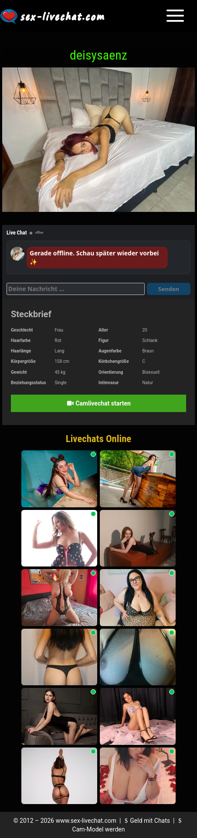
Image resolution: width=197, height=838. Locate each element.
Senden (168, 289)
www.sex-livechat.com (86, 820)
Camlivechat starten (98, 403)
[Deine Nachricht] (76, 289)
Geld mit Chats (146, 820)
